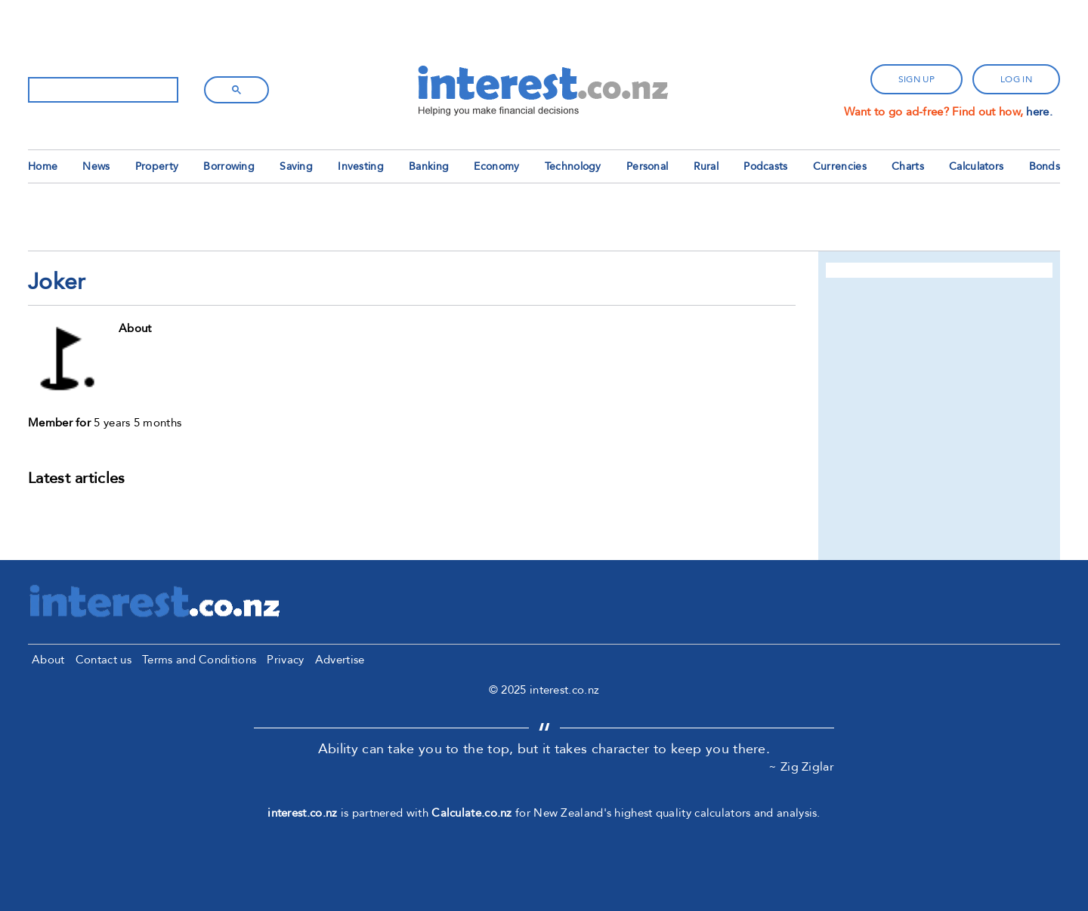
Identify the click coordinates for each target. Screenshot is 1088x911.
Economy (496, 166)
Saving (296, 166)
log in (1016, 79)
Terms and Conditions (199, 659)
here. (1039, 111)
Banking (429, 166)
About (48, 659)
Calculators (976, 166)
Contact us (103, 659)
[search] (101, 89)
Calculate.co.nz (471, 812)
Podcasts (765, 166)
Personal (647, 166)
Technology (573, 166)
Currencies (840, 166)
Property (156, 166)
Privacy (285, 659)
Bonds (1045, 166)
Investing (361, 166)
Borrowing (229, 166)
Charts (908, 166)
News (96, 166)
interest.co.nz (302, 812)
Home (42, 166)
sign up (916, 79)
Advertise (340, 659)
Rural (706, 166)
